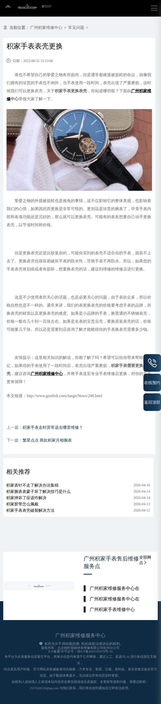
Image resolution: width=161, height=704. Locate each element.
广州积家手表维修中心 (112, 609)
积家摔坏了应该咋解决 (26, 498)
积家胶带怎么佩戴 (22, 504)
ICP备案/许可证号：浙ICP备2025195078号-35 (80, 651)
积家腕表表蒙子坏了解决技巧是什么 (38, 491)
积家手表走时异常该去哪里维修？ (53, 427)
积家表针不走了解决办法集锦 (32, 485)
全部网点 (145, 560)
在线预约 (152, 383)
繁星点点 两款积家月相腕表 (47, 440)
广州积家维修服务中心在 (114, 588)
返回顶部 (152, 402)
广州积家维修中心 (46, 27)
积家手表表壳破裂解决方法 (30, 510)
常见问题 (76, 27)
